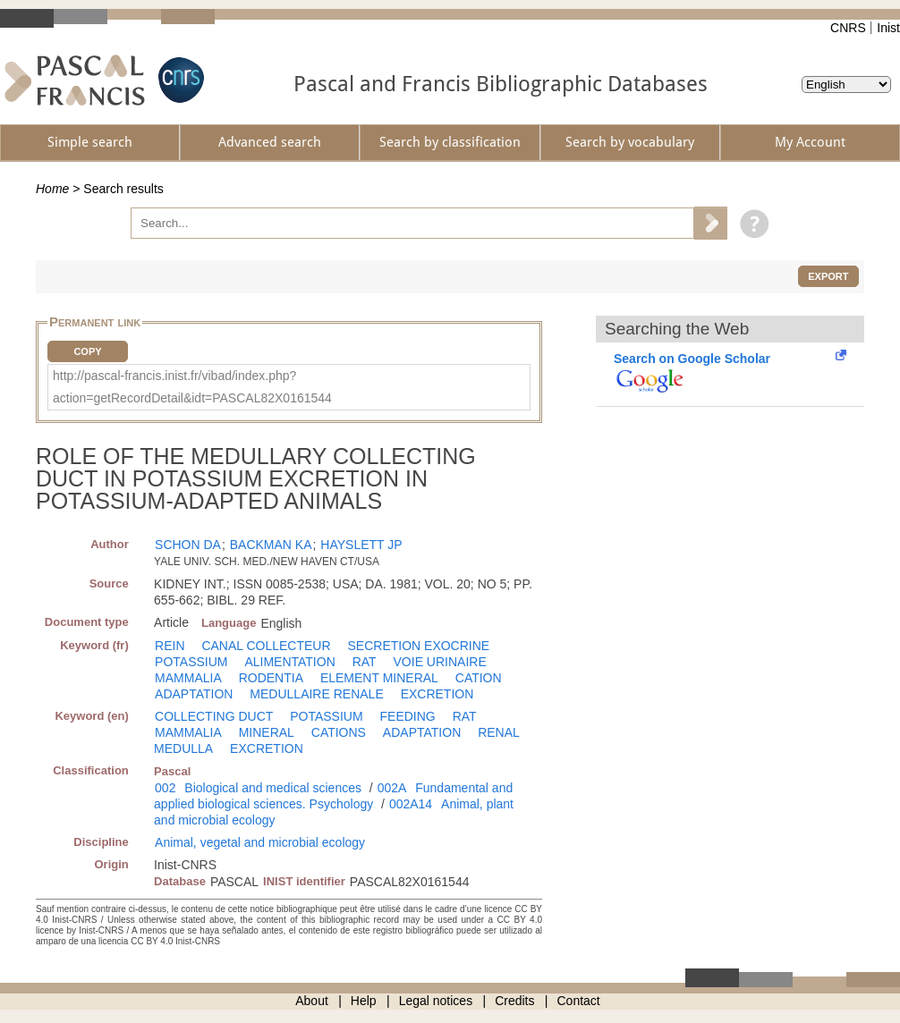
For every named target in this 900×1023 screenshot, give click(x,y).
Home (52, 189)
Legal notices (436, 1000)
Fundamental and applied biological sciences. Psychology (333, 796)
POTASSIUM (191, 662)
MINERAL (266, 732)
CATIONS (338, 732)
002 (165, 788)
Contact (578, 1000)
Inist (888, 28)
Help (364, 1000)
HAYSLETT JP (361, 544)
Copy (87, 351)
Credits (514, 1000)
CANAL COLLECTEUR (265, 645)
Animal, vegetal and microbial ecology (260, 842)
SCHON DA (188, 544)
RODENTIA (271, 678)
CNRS (848, 28)
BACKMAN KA (271, 544)
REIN (169, 645)
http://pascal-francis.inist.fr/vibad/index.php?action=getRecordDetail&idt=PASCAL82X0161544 (192, 386)
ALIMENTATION (289, 662)
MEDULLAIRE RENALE (316, 694)
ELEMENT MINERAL (379, 678)
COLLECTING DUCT (214, 716)
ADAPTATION (194, 694)
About (311, 1000)
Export (828, 276)
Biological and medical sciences (272, 788)
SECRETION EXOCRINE (418, 645)
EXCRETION (437, 694)
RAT (364, 662)
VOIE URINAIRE (440, 662)
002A (392, 788)
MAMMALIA (188, 678)
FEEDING (408, 716)
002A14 (410, 804)
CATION (478, 678)
